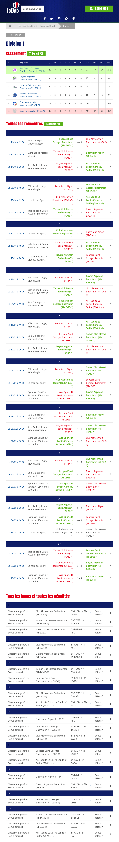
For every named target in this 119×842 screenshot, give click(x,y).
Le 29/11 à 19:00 (16, 279)
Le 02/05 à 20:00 (16, 507)
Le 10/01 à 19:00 (16, 324)
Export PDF (36, 53)
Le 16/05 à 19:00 (16, 532)
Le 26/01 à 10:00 (16, 395)
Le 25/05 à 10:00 (16, 578)
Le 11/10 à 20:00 (16, 166)
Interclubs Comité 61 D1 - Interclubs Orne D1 (37, 26)
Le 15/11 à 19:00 (16, 233)
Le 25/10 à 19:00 (16, 187)
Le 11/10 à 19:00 (16, 142)
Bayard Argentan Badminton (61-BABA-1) (30, 78)
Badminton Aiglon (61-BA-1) (32, 111)
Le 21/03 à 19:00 (16, 462)
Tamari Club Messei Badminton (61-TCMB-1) (30, 95)
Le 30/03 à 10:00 (16, 486)
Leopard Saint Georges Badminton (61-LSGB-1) (30, 86)
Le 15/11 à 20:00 (16, 258)
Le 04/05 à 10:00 (16, 520)
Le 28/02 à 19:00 (16, 416)
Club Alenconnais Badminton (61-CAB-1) (30, 103)
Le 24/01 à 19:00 (16, 370)
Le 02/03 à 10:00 (16, 441)
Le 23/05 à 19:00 (16, 553)
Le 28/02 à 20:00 (16, 428)
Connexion (99, 8)
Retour (17, 34)
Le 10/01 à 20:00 (16, 349)
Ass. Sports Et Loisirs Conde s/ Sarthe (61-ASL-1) (32, 69)
